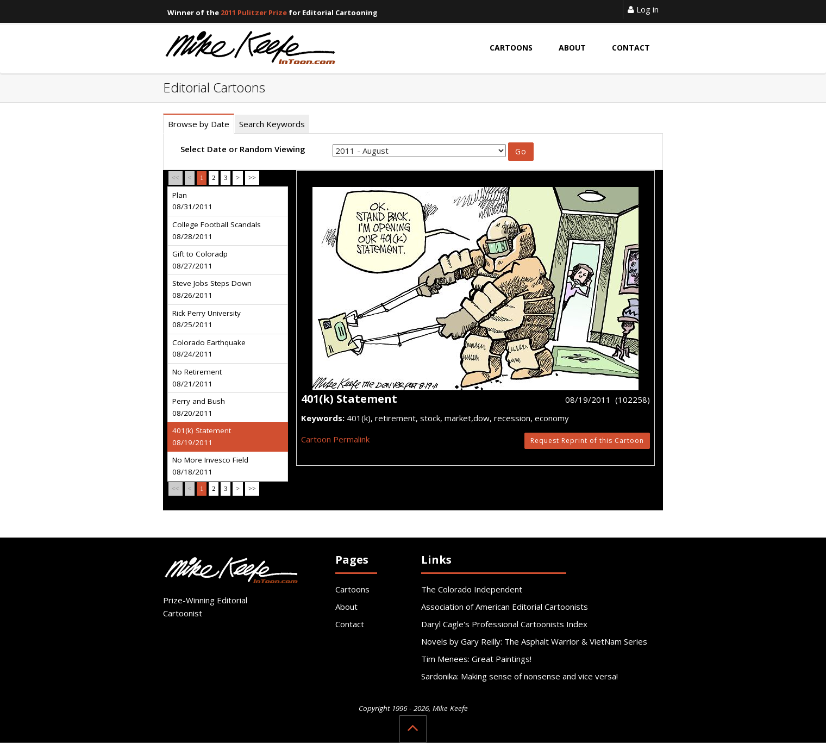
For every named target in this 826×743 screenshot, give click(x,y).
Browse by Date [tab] (198, 123)
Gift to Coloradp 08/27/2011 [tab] (200, 260)
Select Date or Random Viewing (242, 148)
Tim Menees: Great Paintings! (476, 658)
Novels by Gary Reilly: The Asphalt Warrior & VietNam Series (534, 641)
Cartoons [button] (511, 47)
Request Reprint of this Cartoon (587, 440)
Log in (643, 9)
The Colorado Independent (471, 589)
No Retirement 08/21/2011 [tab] (197, 378)
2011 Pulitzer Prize (254, 12)
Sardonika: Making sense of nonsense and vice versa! (519, 676)
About (346, 606)
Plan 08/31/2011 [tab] (192, 201)
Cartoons (352, 589)
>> (252, 178)
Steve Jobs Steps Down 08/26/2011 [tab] (212, 289)
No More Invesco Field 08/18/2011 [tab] (210, 466)
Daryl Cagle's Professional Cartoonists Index (504, 624)
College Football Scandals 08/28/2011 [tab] (216, 230)
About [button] (572, 47)
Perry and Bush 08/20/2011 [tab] (198, 407)
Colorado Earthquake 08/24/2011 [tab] (209, 348)
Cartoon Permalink (335, 439)
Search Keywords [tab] (272, 123)
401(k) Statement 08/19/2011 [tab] (201, 436)
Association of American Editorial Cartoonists (504, 606)
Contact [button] (631, 47)
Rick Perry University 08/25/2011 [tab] (206, 319)
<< (175, 178)
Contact (349, 624)
